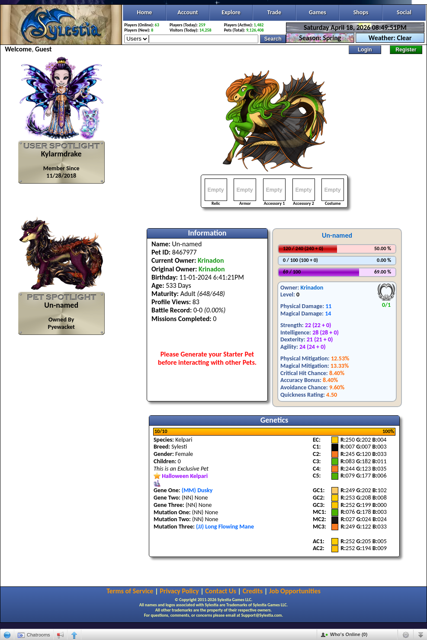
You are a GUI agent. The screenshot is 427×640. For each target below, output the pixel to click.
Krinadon (311, 287)
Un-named (337, 235)
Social (404, 12)
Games (317, 12)
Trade (274, 12)
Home (144, 12)
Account (187, 12)
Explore (231, 12)
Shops (361, 12)
